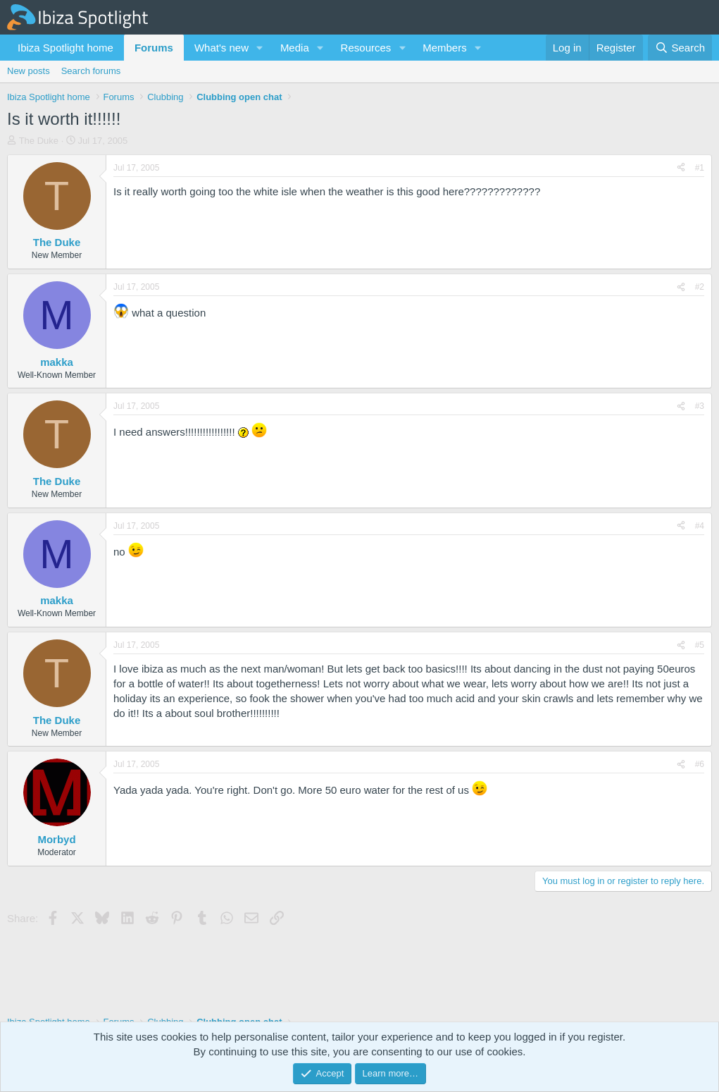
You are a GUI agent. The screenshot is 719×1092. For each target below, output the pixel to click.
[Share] (681, 168)
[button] (260, 48)
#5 (699, 645)
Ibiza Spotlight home (65, 48)
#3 (699, 406)
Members (445, 48)
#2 (699, 287)
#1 (699, 168)
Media (294, 48)
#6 (699, 764)
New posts (28, 71)
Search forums (91, 71)
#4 (699, 526)
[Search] (680, 48)
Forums (154, 48)
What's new (221, 48)
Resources (366, 48)
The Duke (38, 140)
